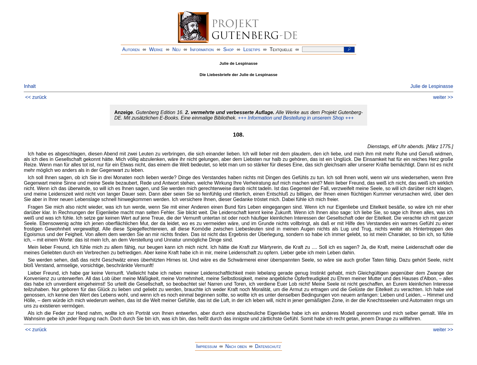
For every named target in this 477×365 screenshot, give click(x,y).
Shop (228, 49)
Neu (176, 49)
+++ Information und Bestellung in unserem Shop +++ (296, 117)
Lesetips (251, 49)
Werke (156, 49)
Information (202, 49)
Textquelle (281, 49)
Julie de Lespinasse (431, 86)
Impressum (206, 346)
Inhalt (30, 86)
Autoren (131, 49)
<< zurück (36, 97)
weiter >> (443, 97)
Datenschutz (268, 346)
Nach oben (235, 346)
